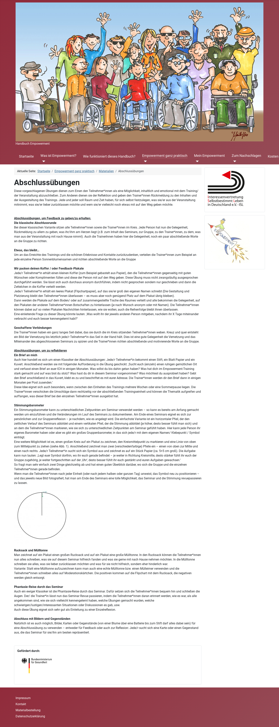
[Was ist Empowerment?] (42, 161)
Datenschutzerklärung (30, 716)
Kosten (273, 156)
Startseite (26, 156)
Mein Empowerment (209, 156)
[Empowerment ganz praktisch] (144, 161)
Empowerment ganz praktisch (164, 156)
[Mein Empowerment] (196, 161)
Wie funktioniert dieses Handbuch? (109, 156)
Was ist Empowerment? (58, 156)
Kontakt (21, 704)
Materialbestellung (28, 710)
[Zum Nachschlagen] (234, 161)
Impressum (23, 698)
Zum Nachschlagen (246, 156)
